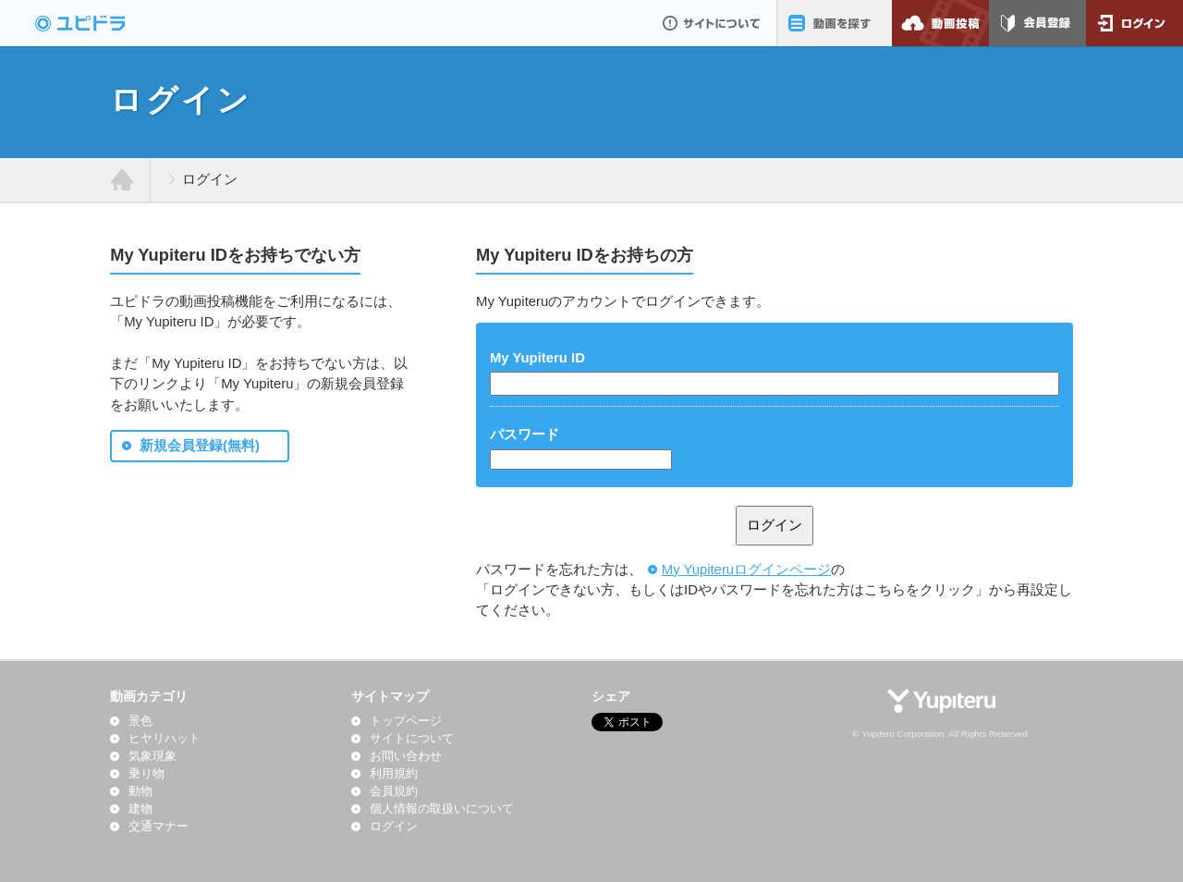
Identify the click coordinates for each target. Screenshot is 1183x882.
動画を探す (834, 23)
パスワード (524, 434)
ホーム (122, 180)
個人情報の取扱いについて (442, 808)
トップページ (406, 721)
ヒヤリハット (164, 738)
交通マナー (158, 826)
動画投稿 (940, 23)
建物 (140, 808)
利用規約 (394, 773)
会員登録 (1037, 23)
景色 (140, 721)
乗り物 (146, 773)
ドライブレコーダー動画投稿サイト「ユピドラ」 (100, 23)
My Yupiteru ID (537, 357)
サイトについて (711, 23)
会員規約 (394, 791)
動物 (140, 791)
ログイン (1134, 23)
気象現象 (152, 756)
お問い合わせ (406, 756)
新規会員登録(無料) (200, 445)
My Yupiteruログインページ (746, 569)
